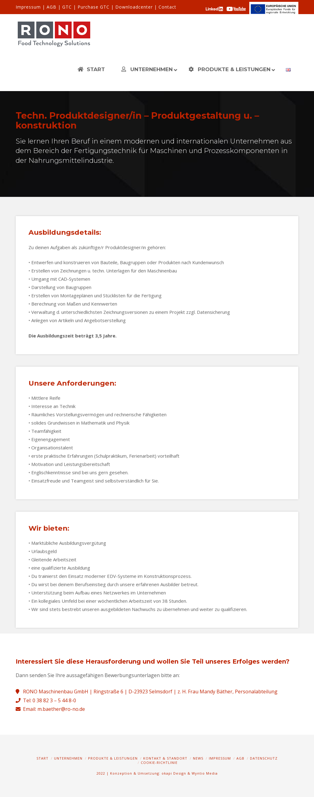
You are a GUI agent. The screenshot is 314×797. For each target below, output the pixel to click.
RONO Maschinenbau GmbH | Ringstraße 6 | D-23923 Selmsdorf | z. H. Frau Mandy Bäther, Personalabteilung (150, 691)
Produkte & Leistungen (113, 758)
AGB (51, 7)
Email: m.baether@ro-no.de (54, 709)
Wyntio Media (205, 773)
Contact (167, 7)
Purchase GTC (93, 7)
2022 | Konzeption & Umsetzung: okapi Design (141, 773)
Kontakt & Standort (165, 758)
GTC (67, 7)
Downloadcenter (134, 7)
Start (42, 758)
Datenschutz (264, 758)
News (198, 758)
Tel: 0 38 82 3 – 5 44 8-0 (49, 700)
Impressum (28, 7)
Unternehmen (68, 758)
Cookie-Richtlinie (159, 762)
